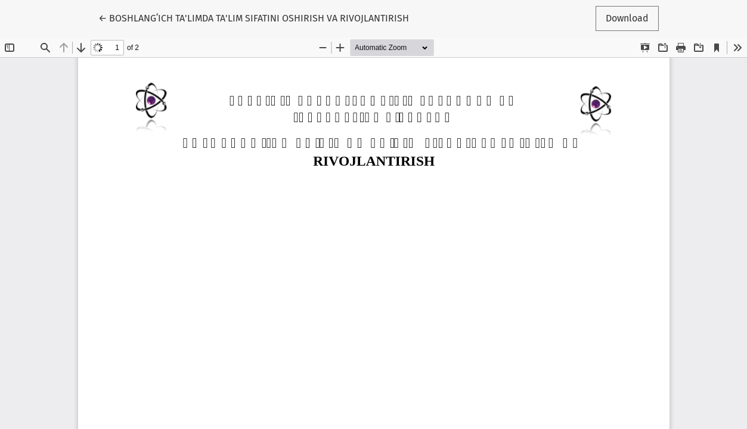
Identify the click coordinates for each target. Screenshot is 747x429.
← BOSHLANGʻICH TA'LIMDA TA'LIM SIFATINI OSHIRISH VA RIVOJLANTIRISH (253, 17)
